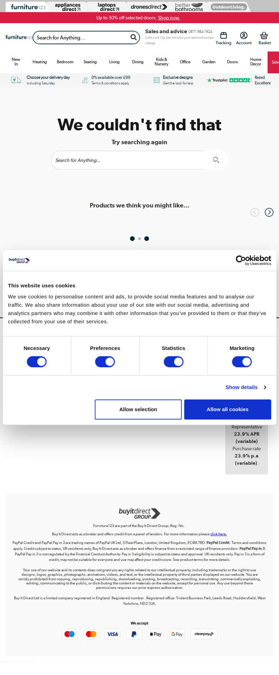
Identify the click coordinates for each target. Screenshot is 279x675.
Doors (232, 61)
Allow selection (138, 409)
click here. (218, 534)
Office (185, 61)
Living (114, 61)
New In (16, 61)
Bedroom (65, 61)
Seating (90, 61)
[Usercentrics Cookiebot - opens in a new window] (240, 260)
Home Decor (255, 61)
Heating (40, 61)
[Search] (80, 37)
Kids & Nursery (161, 61)
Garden (208, 61)
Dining (137, 61)
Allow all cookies (228, 409)
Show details (242, 387)
